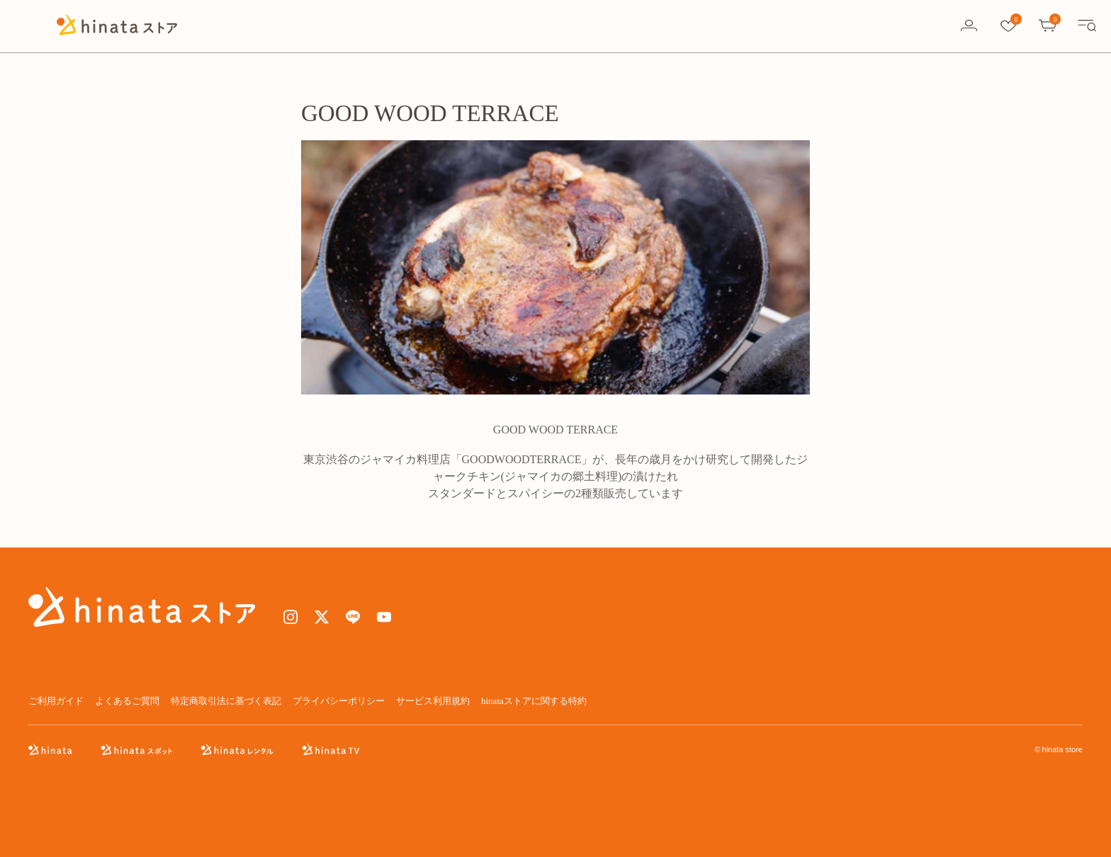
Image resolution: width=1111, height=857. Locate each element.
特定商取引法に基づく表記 (226, 701)
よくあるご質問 (127, 701)
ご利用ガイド (56, 701)
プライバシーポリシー (339, 701)
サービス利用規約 (433, 701)
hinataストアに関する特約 (534, 701)
